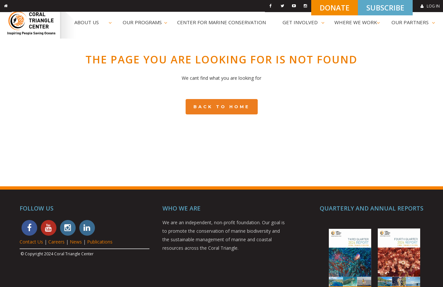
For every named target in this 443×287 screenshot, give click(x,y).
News (76, 242)
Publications (100, 242)
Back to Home (221, 106)
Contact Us (31, 242)
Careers (56, 242)
